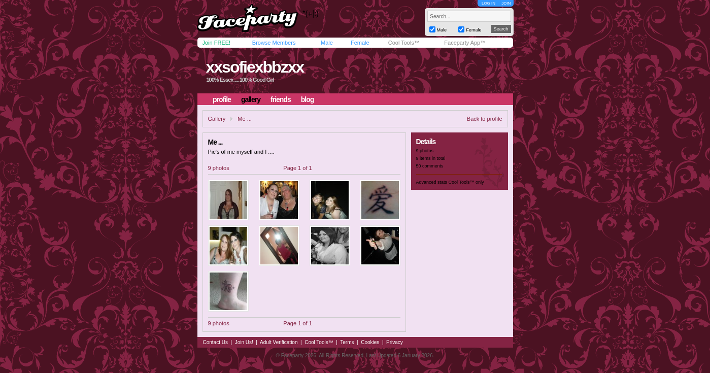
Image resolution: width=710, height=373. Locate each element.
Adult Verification (279, 342)
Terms (347, 342)
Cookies (370, 342)
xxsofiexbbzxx (254, 67)
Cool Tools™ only (466, 182)
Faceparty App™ (465, 43)
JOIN (506, 3)
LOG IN (488, 3)
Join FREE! (216, 43)
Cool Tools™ (404, 43)
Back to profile (484, 119)
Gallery (217, 119)
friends (281, 99)
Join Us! (244, 342)
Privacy (394, 342)
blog (307, 99)
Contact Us (215, 342)
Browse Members (274, 43)
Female (360, 43)
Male (327, 43)
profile (222, 99)
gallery (250, 99)
